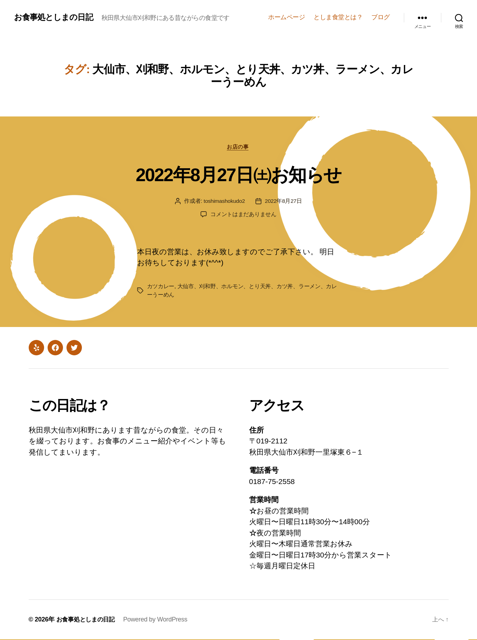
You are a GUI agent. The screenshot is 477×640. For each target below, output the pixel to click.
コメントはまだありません (243, 215)
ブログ (380, 17)
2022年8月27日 (284, 202)
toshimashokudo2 (224, 202)
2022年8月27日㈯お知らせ (238, 174)
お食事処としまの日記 (55, 17)
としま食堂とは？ (338, 17)
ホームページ (286, 17)
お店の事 (238, 147)
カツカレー (161, 287)
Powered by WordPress (159, 620)
